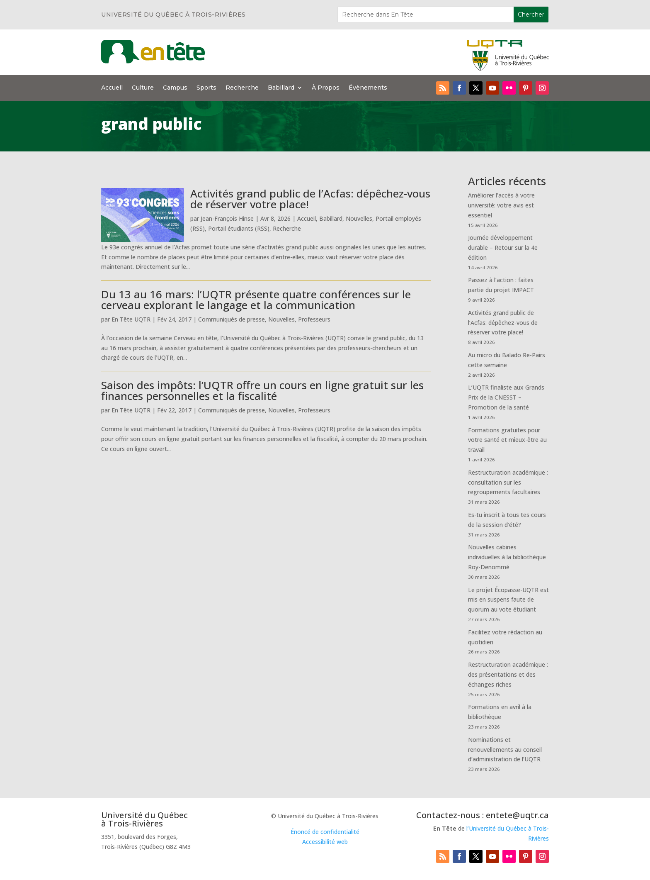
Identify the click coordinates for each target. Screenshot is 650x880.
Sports (206, 88)
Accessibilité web (325, 842)
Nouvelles (359, 218)
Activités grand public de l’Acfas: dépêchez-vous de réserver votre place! (310, 199)
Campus (175, 88)
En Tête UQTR (131, 319)
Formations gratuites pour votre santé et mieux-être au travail (507, 440)
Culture (143, 88)
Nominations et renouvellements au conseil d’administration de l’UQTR (505, 749)
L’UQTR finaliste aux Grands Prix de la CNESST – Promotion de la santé (506, 397)
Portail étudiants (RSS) (238, 228)
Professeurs (314, 319)
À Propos (326, 88)
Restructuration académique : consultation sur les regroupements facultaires (508, 482)
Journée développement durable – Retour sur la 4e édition (503, 247)
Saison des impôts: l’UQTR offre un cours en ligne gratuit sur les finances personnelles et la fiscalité (262, 390)
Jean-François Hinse (227, 218)
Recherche (242, 88)
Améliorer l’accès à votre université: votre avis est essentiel (501, 205)
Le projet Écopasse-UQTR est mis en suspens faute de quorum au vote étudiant (508, 600)
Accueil (112, 88)
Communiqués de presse (231, 319)
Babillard (281, 88)
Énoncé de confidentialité (325, 832)
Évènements (368, 88)
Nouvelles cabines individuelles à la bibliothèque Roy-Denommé (507, 557)
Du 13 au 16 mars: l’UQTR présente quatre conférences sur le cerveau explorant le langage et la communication (256, 299)
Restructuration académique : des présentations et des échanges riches (508, 674)
